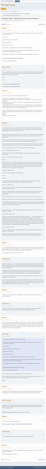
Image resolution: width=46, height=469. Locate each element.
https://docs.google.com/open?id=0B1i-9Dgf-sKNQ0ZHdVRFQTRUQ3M (17, 424)
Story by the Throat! (6, 412)
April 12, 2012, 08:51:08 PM (7, 30)
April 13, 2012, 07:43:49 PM (7, 261)
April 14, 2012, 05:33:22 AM (7, 319)
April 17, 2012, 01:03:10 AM (7, 418)
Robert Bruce (5, 303)
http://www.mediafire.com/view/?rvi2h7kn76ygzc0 (12, 58)
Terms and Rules (38, 467)
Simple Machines (10, 467)
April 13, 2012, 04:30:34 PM (7, 125)
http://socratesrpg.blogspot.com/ (13, 84)
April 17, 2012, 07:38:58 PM (7, 433)
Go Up (2, 459)
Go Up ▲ (43, 467)
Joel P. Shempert (6, 400)
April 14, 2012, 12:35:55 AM (7, 305)
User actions (41, 24)
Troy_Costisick (6, 67)
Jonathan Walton (26, 13)
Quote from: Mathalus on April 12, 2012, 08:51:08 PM (14, 339)
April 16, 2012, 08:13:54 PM (7, 402)
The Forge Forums (8, 5)
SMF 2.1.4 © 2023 (4, 467)
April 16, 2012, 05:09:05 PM (7, 388)
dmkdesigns (5, 334)
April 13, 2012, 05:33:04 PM (7, 244)
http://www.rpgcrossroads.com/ (14, 86)
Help (34, 467)
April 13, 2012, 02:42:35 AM (7, 69)
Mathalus (4, 28)
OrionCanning (6, 259)
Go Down (3, 24)
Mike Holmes (20, 13)
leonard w (4, 90)
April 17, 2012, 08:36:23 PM (7, 447)
